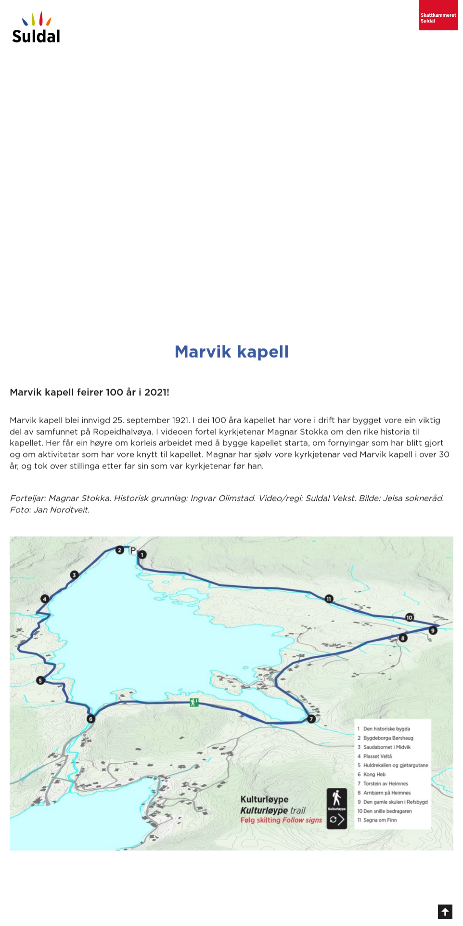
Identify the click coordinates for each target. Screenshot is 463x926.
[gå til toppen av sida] (445, 914)
